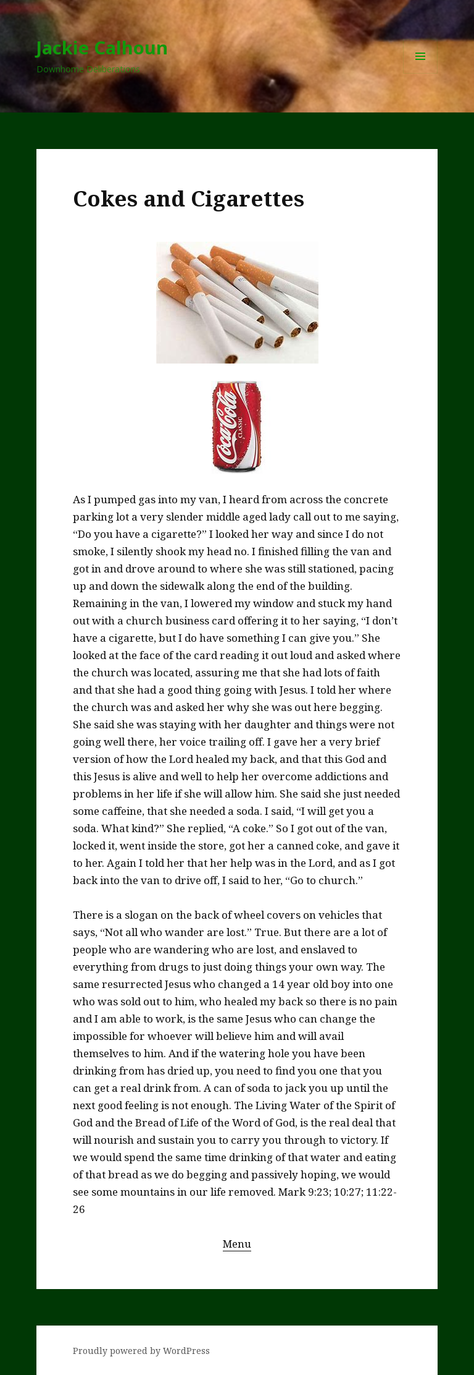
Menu (237, 1244)
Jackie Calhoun (102, 47)
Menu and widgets (421, 73)
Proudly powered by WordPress (141, 1350)
